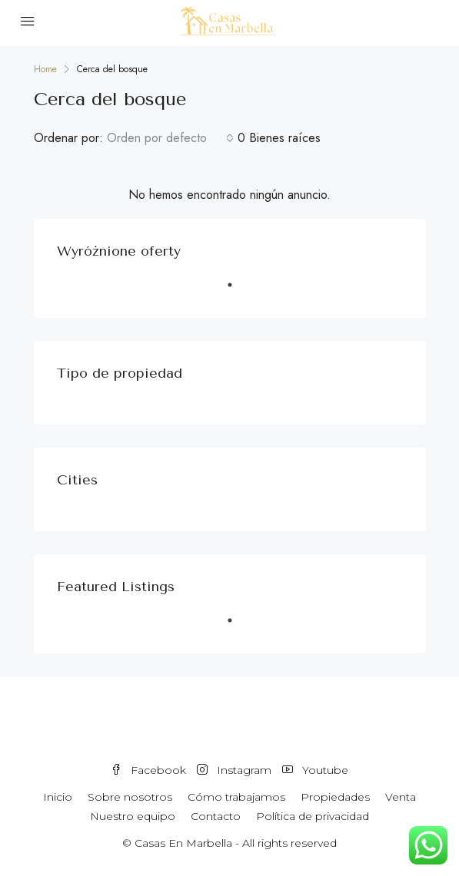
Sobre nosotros (130, 797)
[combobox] (170, 138)
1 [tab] (237, 291)
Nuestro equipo (132, 816)
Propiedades (335, 797)
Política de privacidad (312, 816)
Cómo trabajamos (236, 797)
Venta (400, 797)
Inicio (57, 797)
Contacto (216, 816)
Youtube (315, 770)
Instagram (234, 770)
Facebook (148, 770)
